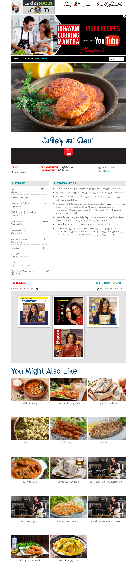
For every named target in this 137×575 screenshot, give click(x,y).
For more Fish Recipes (109, 288)
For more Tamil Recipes (24, 288)
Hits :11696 (103, 282)
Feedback (19, 282)
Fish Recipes (27, 58)
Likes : (118, 282)
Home (16, 58)
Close (124, 16)
